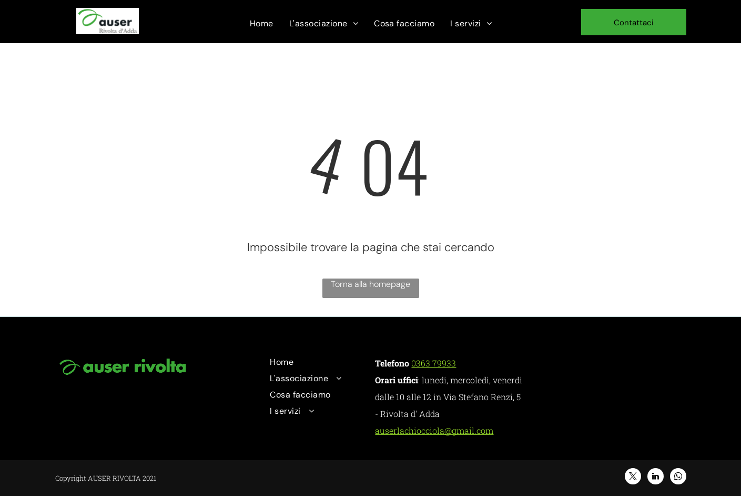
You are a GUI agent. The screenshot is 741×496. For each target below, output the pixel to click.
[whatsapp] (678, 477)
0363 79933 (433, 363)
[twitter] (633, 477)
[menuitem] (261, 23)
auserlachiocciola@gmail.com (434, 430)
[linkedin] (655, 477)
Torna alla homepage (370, 284)
